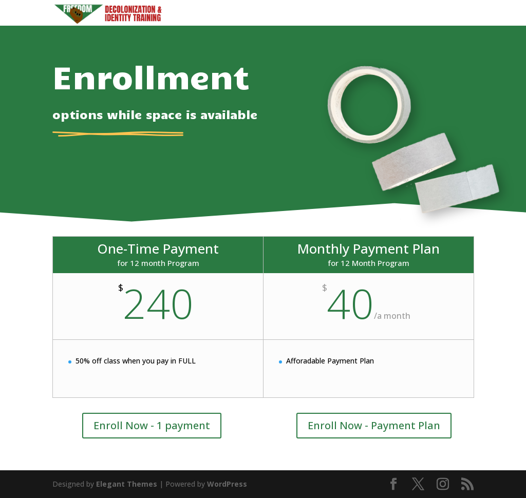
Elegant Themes (126, 484)
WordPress (227, 484)
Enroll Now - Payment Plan (374, 425)
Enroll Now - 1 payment (151, 425)
